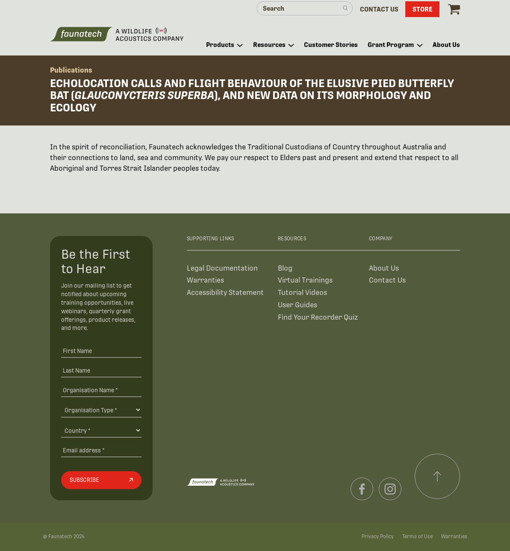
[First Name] (101, 351)
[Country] (101, 430)
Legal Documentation (222, 268)
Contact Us (387, 280)
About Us (384, 268)
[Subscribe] (101, 480)
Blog (285, 268)
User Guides (297, 305)
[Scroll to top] (437, 476)
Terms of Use (417, 536)
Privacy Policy (378, 536)
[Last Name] (101, 370)
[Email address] (101, 450)
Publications (71, 70)
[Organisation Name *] (101, 390)
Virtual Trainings (305, 280)
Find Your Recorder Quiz (318, 317)
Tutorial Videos (302, 293)
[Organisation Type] (101, 409)
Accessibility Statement (225, 293)
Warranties (205, 280)
